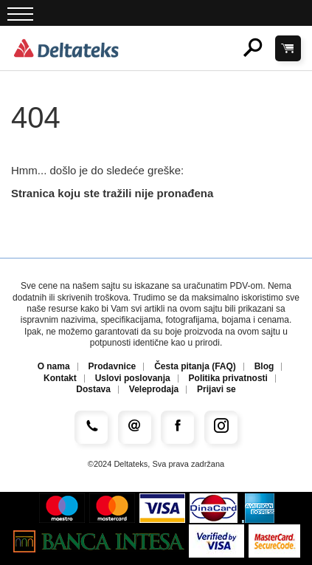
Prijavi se (216, 390)
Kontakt (60, 378)
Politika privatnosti (228, 378)
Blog (264, 367)
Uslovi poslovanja (132, 378)
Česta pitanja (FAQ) (195, 367)
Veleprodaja (153, 390)
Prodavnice (112, 367)
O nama (54, 367)
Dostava (93, 390)
